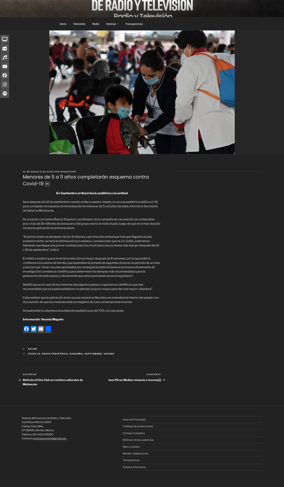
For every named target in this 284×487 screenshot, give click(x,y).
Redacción (68, 171)
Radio (95, 23)
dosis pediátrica (55, 353)
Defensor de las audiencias (138, 439)
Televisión (79, 23)
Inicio (63, 23)
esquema (76, 353)
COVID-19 (34, 353)
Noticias (112, 23)
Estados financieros (134, 467)
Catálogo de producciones (138, 426)
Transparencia (134, 23)
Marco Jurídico (131, 446)
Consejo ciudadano (134, 433)
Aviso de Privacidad (134, 419)
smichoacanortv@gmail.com (49, 438)
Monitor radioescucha (135, 453)
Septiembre (93, 353)
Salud (32, 349)
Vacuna (109, 353)
